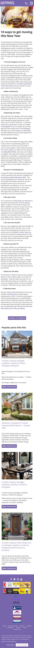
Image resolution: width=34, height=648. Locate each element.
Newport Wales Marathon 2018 (14, 177)
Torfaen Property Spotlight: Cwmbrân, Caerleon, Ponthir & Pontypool (14, 484)
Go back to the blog (17, 318)
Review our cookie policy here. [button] (9, 641)
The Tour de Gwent (23, 203)
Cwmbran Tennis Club (20, 232)
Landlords (10, 627)
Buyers (22, 626)
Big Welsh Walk (10, 152)
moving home (12, 294)
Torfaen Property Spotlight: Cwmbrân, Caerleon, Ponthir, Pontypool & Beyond (14, 363)
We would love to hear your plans (13, 308)
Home (4, 626)
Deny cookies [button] (10, 645)
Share (17, 313)
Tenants (18, 627)
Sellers (29, 626)
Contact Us (17, 629)
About (25, 627)
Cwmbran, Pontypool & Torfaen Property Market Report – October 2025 (16, 425)
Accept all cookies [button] (22, 645)
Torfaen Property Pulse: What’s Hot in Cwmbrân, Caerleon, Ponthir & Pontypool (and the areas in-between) (16, 546)
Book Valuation (13, 626)
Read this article (9, 387)
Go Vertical (5, 275)
